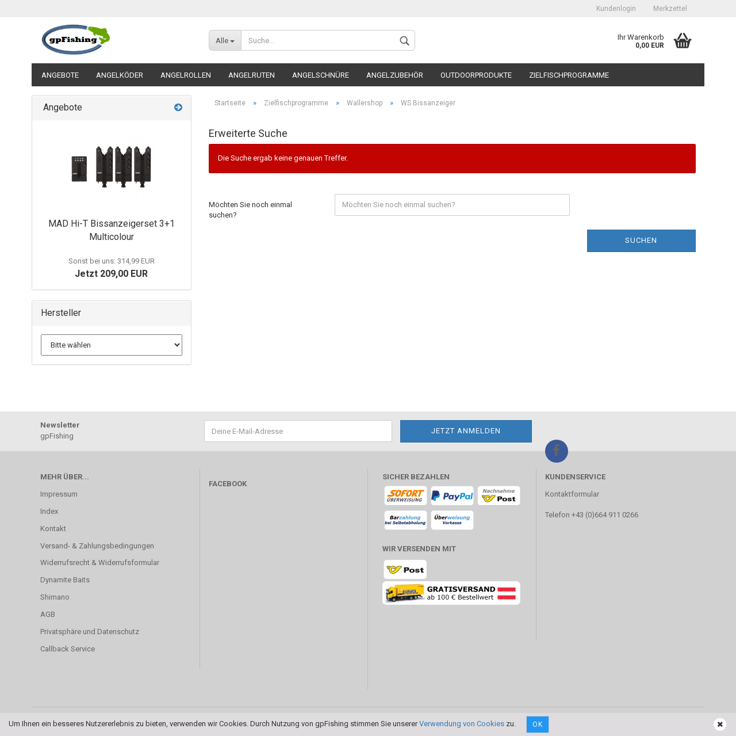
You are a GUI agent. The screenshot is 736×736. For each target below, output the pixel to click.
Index (49, 511)
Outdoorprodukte (476, 75)
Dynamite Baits (65, 579)
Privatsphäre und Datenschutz (89, 631)
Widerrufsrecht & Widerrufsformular (99, 562)
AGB (47, 614)
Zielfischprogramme (569, 75)
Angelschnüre (320, 75)
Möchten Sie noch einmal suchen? (250, 210)
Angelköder (119, 75)
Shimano (55, 597)
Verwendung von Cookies (461, 723)
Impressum (59, 494)
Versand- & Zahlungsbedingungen (97, 545)
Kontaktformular (572, 494)
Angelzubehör (394, 75)
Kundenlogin (616, 9)
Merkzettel (670, 9)
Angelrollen (185, 75)
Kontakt (53, 528)
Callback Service (67, 649)
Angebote (60, 75)
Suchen (641, 240)
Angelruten (251, 75)
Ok (537, 724)
